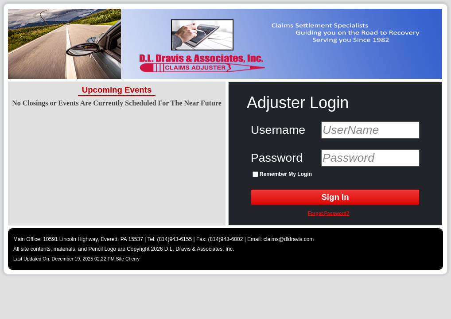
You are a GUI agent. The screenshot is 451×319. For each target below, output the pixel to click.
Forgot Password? (329, 213)
